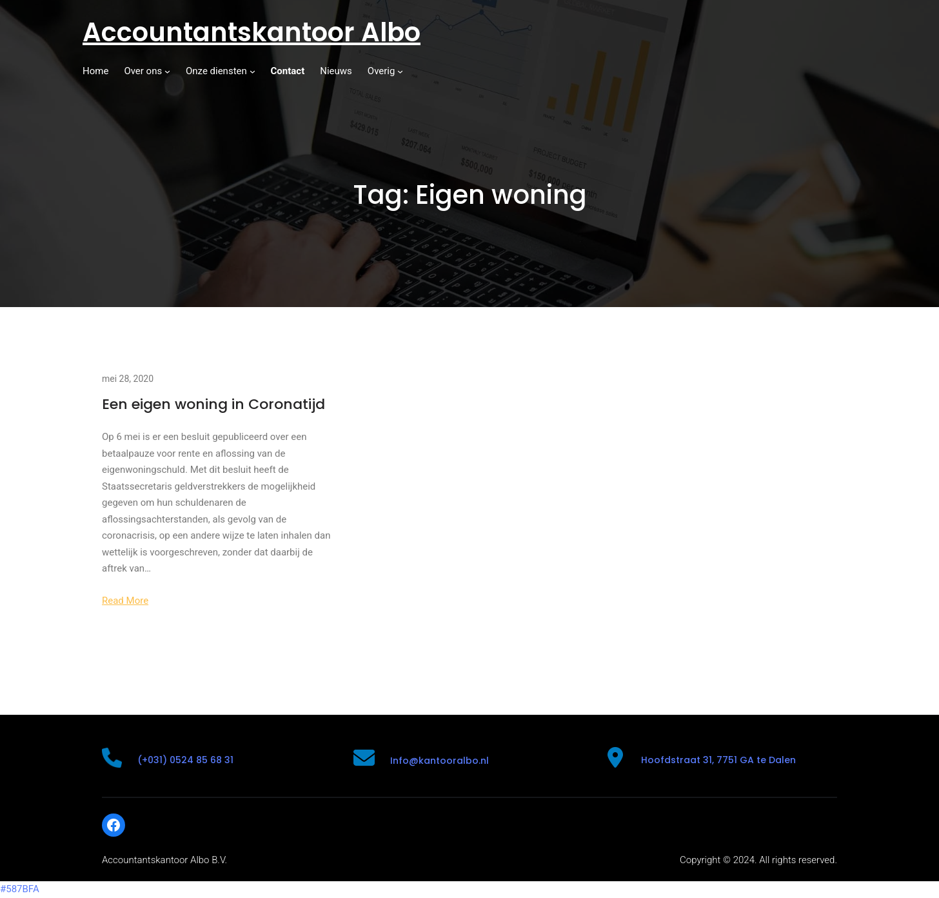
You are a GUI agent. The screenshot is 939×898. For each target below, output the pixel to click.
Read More (125, 600)
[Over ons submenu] (167, 71)
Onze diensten (216, 71)
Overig (381, 71)
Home (95, 71)
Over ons (143, 71)
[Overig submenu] (400, 71)
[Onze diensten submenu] (252, 71)
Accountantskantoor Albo (251, 32)
